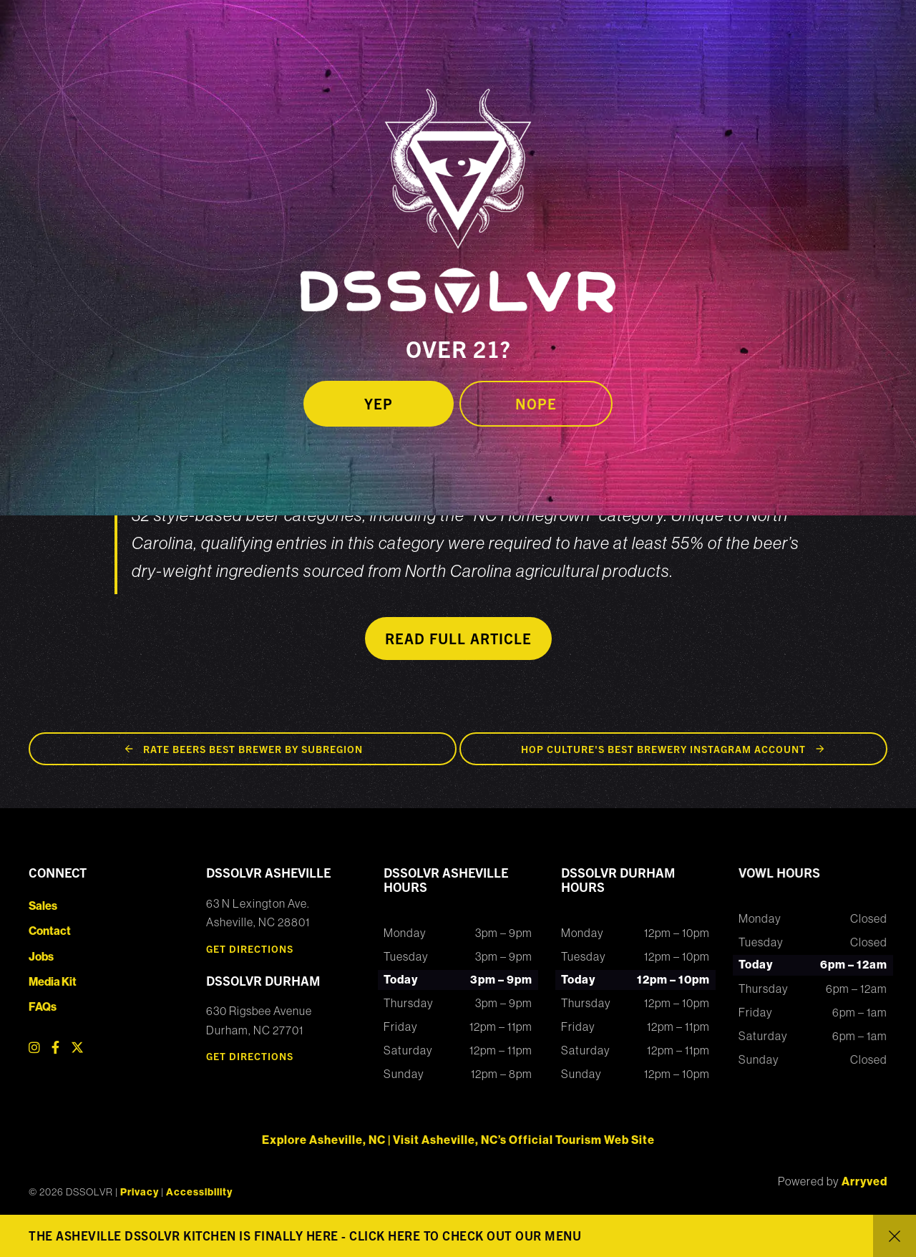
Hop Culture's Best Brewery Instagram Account (663, 748)
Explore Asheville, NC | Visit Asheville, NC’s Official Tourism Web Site (458, 1140)
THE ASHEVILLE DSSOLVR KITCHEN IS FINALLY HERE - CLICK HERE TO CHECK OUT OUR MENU (305, 1235)
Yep (378, 403)
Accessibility (199, 1192)
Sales (43, 906)
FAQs (43, 1007)
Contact (50, 931)
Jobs (41, 957)
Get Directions (249, 948)
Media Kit (53, 982)
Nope (536, 403)
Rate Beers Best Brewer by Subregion (253, 748)
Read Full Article (458, 638)
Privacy (139, 1192)
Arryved (864, 1181)
